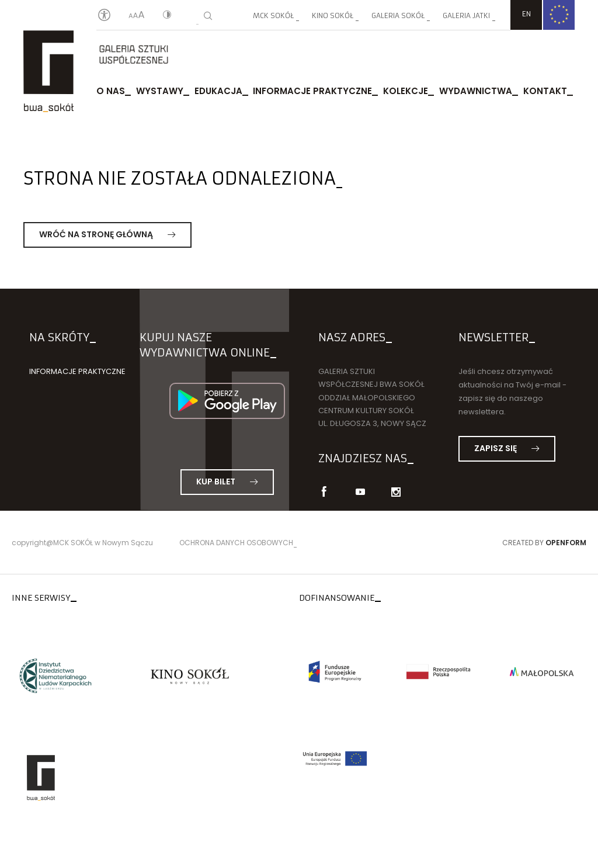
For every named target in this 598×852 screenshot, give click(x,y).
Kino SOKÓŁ (332, 15)
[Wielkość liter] (137, 16)
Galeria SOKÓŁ (398, 15)
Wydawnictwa (475, 92)
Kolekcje (405, 92)
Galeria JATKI (466, 15)
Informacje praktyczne (312, 92)
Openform (565, 543)
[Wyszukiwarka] (208, 16)
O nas (110, 92)
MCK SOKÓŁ (273, 15)
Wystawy (159, 92)
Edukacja (218, 92)
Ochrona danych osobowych (236, 543)
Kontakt (545, 92)
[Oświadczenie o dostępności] (104, 15)
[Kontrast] (167, 15)
